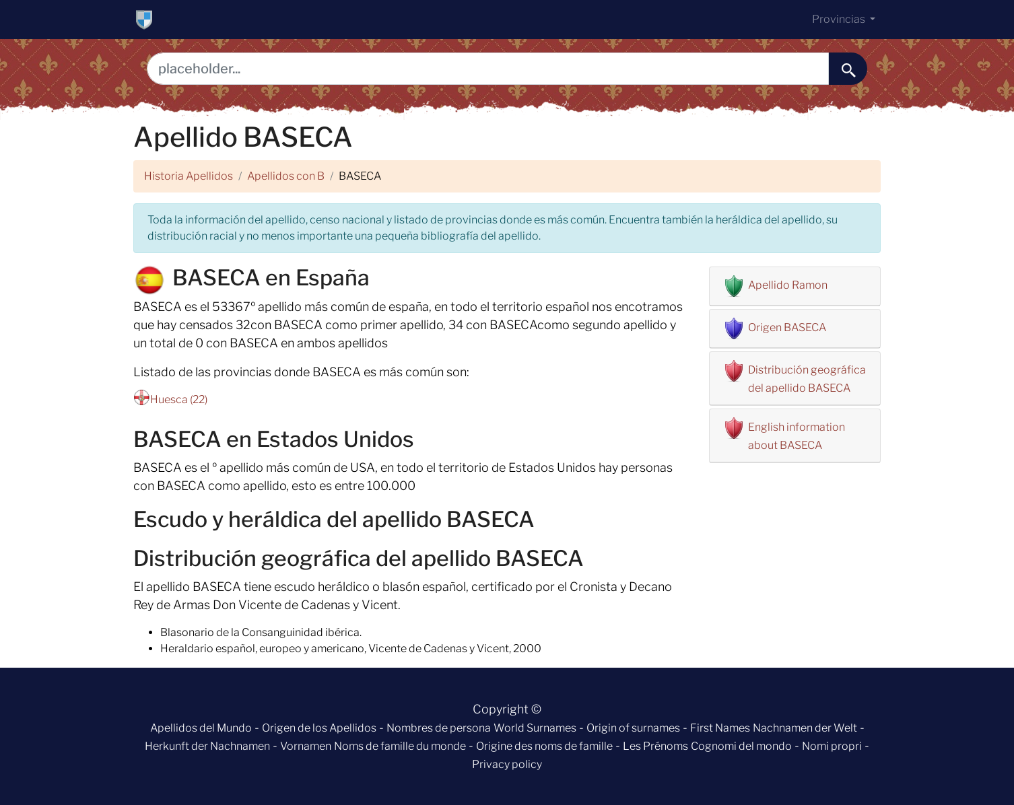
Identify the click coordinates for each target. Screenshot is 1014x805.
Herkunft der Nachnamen (207, 746)
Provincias (839, 19)
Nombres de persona (438, 728)
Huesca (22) (178, 399)
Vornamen (305, 746)
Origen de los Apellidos (319, 728)
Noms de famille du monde (400, 746)
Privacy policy (507, 764)
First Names (720, 728)
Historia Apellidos (188, 176)
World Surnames (535, 728)
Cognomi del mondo (741, 746)
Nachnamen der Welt (805, 728)
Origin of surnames (633, 728)
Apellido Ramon (787, 285)
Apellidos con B (286, 176)
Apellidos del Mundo (201, 728)
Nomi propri (832, 746)
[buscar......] (848, 69)
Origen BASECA (787, 327)
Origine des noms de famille (544, 746)
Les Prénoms (655, 746)
